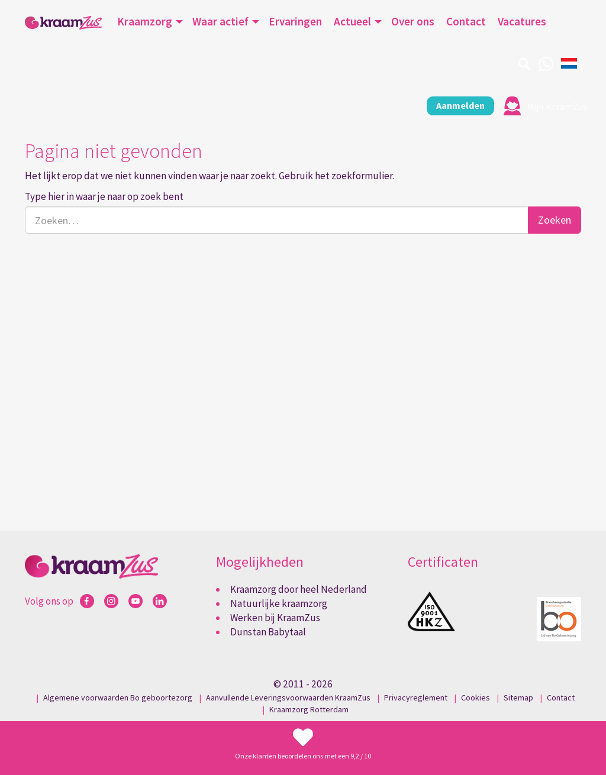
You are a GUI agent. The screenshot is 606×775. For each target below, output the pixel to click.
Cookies (475, 697)
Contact (466, 21)
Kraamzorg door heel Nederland (298, 588)
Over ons (412, 21)
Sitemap (518, 697)
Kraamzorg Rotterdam (309, 708)
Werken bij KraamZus (275, 617)
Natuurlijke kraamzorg (278, 602)
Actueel (352, 21)
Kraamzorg (144, 21)
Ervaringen (295, 21)
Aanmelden (451, 105)
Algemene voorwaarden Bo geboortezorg (117, 697)
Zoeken (554, 219)
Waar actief (220, 21)
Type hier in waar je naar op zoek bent (104, 195)
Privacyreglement (415, 697)
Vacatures (522, 21)
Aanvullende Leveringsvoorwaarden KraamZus (288, 697)
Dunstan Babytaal (268, 631)
